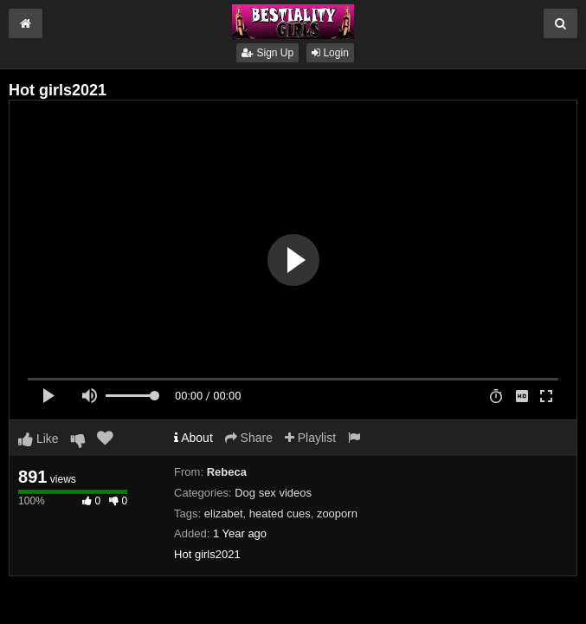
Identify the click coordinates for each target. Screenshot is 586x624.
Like (38, 438)
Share (249, 438)
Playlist (310, 438)
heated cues (280, 513)
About (193, 438)
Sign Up (267, 53)
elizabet (223, 513)
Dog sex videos (273, 492)
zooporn (337, 513)
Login (330, 53)
